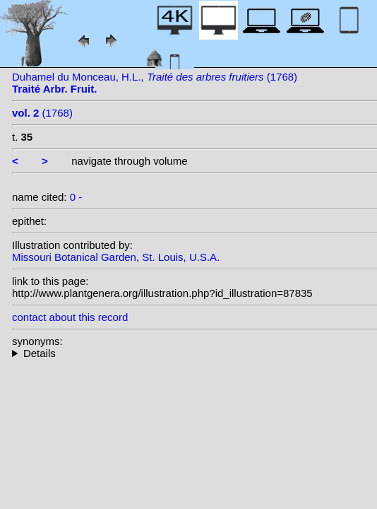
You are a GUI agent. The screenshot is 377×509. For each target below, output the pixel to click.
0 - (76, 197)
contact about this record (70, 317)
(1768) (42, 113)
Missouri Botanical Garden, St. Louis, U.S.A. (116, 257)
